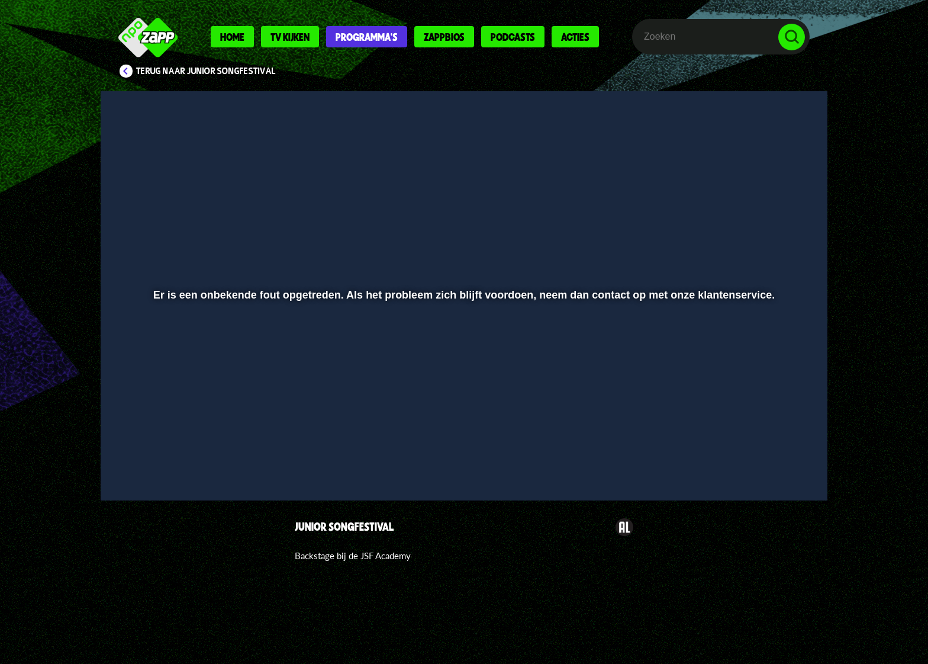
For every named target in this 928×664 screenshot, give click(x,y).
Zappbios (444, 37)
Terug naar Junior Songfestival (206, 71)
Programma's (367, 37)
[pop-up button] (755, 460)
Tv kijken (290, 37)
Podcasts (513, 37)
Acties (575, 37)
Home (232, 37)
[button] (148, 460)
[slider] (462, 435)
